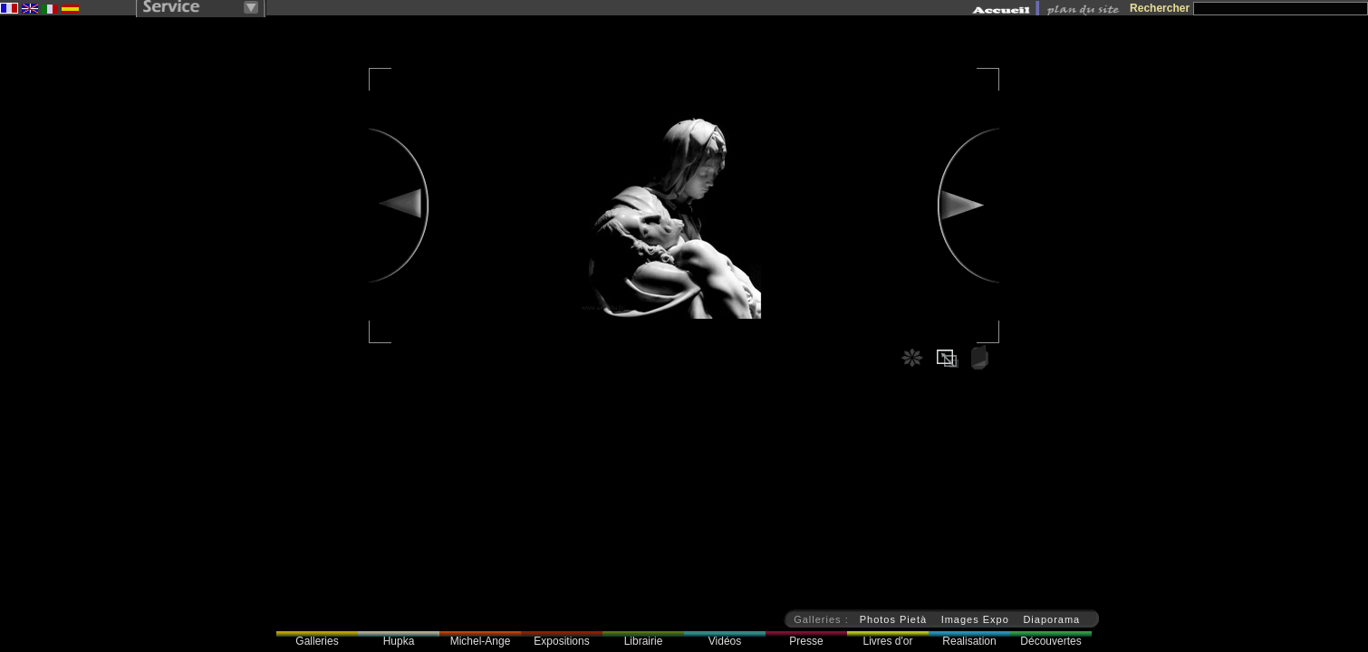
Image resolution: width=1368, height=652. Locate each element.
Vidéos (724, 641)
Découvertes (1050, 641)
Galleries (316, 641)
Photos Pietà (893, 619)
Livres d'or (888, 641)
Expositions (561, 641)
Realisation (969, 641)
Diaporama (1051, 619)
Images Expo (975, 619)
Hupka (399, 641)
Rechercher (1160, 8)
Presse (806, 641)
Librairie (643, 641)
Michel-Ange (480, 641)
